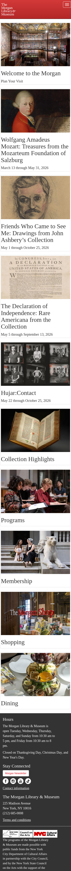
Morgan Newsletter (16, 773)
